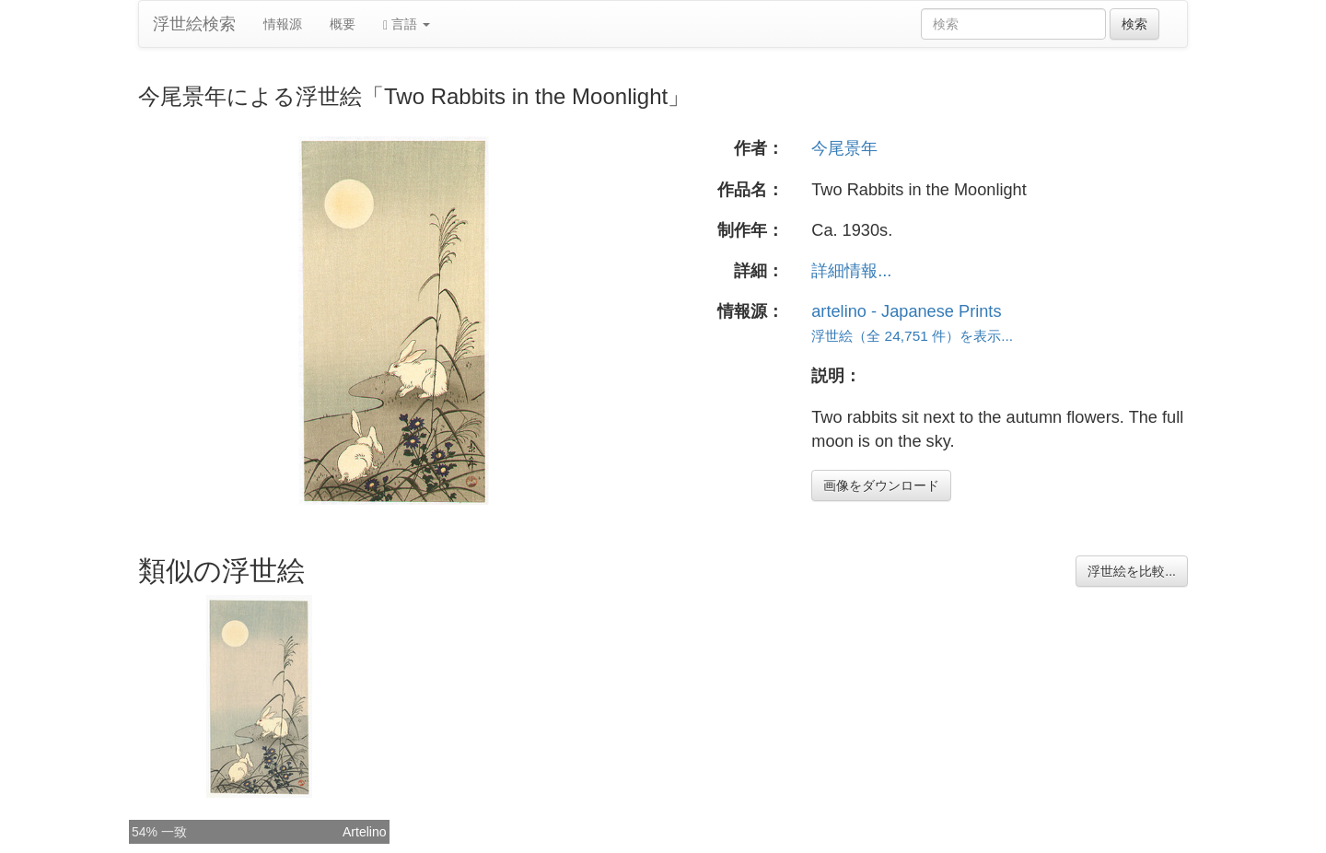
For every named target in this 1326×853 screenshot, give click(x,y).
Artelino (364, 831)
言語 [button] (406, 24)
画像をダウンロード (881, 485)
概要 (342, 24)
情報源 (282, 24)
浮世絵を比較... (1132, 571)
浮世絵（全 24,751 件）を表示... (912, 336)
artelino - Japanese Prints (906, 311)
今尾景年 (844, 148)
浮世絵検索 (194, 24)
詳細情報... (851, 271)
